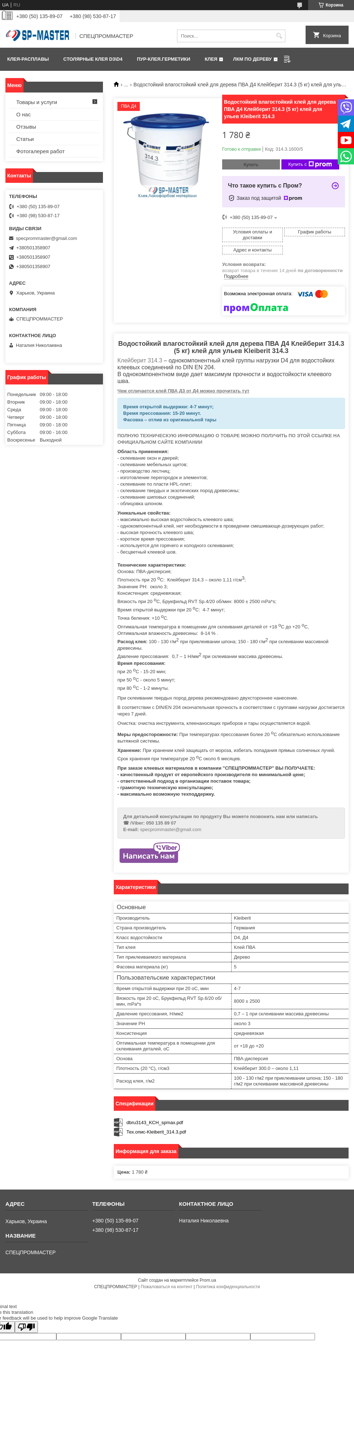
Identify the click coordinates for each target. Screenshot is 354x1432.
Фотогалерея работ (40, 151)
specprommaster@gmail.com (170, 829)
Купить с (310, 164)
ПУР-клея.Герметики (163, 59)
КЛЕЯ (211, 59)
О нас (23, 114)
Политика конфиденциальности (228, 1286)
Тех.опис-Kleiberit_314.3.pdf (156, 1132)
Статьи (25, 139)
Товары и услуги (36, 102)
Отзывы (26, 127)
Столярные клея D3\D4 (92, 59)
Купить (250, 164)
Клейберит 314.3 (139, 360)
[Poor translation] (26, 1327)
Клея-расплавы (28, 59)
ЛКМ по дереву (252, 59)
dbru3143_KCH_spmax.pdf (154, 1122)
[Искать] (279, 36)
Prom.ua (208, 1280)
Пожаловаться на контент (166, 1286)
